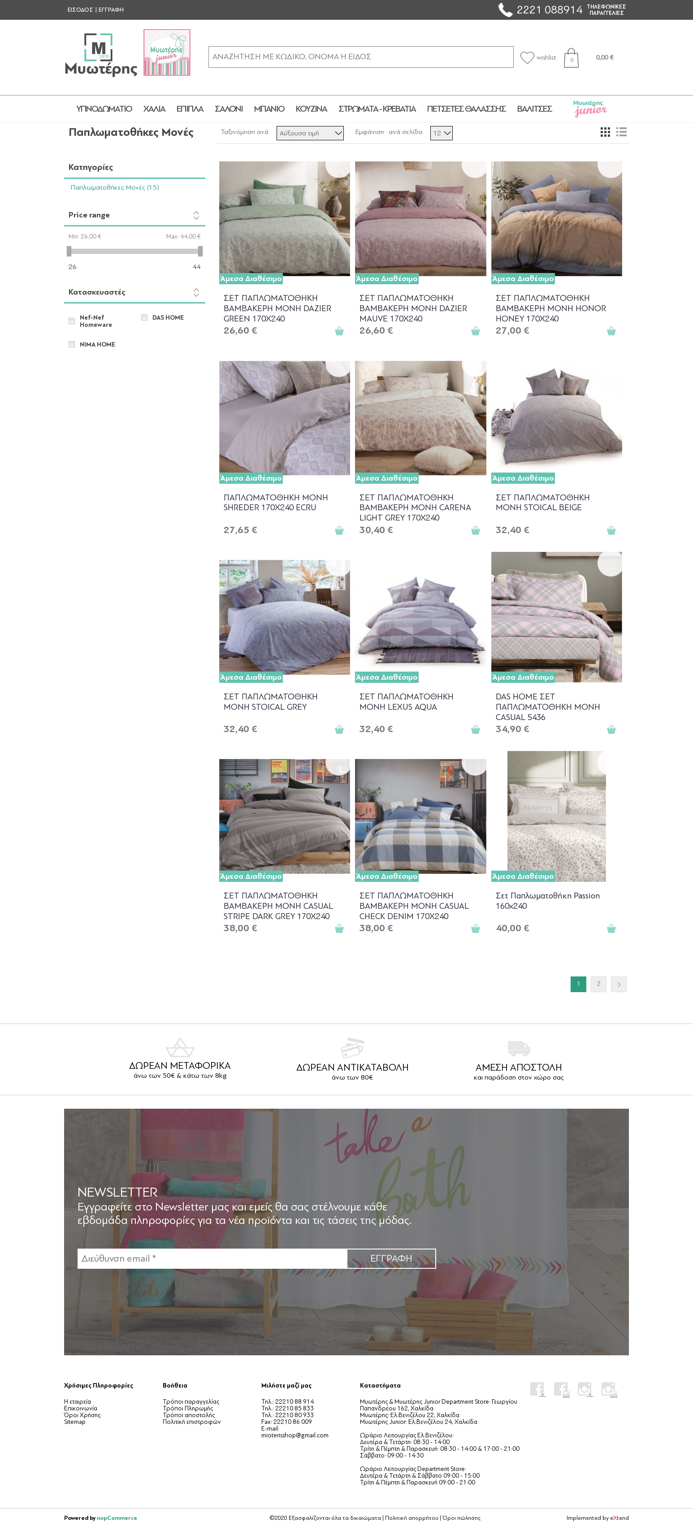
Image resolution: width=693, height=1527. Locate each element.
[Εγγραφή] (212, 1259)
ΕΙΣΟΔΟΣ (80, 10)
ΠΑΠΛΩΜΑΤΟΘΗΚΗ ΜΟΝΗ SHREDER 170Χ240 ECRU (276, 503)
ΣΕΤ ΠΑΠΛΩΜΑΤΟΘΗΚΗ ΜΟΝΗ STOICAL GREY (271, 702)
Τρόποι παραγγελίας (191, 1401)
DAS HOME (168, 317)
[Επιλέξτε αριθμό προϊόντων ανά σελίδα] (441, 133)
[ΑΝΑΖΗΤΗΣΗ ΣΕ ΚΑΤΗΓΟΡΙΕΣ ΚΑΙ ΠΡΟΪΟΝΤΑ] (361, 57)
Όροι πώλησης (461, 1518)
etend (619, 1518)
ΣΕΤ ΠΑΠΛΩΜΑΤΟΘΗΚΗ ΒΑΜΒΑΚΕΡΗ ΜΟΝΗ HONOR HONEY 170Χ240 (551, 307)
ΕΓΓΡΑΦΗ (111, 10)
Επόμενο (619, 984)
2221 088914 (549, 9)
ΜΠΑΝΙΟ (269, 108)
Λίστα (621, 132)
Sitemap (75, 1422)
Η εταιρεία (77, 1401)
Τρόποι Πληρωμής (188, 1408)
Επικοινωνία (80, 1408)
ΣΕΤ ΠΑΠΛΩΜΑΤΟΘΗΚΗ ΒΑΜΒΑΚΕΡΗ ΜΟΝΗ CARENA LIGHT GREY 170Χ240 (415, 507)
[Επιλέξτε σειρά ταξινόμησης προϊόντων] (310, 133)
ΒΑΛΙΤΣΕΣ (534, 108)
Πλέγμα (605, 132)
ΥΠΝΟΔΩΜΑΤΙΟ (104, 108)
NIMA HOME (97, 344)
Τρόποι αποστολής (189, 1415)
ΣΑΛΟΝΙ (229, 108)
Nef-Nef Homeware (96, 321)
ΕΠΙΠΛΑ (190, 108)
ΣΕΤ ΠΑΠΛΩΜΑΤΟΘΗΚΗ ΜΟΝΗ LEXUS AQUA (406, 702)
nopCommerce (117, 1517)
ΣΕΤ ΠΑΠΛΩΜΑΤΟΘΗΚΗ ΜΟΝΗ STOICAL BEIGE (543, 503)
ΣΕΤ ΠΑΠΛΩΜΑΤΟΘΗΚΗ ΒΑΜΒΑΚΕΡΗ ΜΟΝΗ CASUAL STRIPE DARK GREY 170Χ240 (278, 905)
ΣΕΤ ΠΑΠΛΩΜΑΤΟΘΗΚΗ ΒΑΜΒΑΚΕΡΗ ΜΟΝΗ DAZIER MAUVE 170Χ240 (413, 307)
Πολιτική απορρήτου (411, 1518)
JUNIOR (590, 109)
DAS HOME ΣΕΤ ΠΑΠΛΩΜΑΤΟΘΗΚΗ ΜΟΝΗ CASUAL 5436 (548, 706)
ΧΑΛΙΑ (154, 108)
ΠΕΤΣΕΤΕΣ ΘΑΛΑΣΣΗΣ (466, 108)
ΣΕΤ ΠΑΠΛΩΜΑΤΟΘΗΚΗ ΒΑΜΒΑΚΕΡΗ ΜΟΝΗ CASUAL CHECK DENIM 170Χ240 (414, 905)
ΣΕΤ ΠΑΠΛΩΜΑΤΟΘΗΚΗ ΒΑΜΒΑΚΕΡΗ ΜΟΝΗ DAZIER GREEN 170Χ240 (277, 307)
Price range (89, 215)
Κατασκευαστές (97, 292)
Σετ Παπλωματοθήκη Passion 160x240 (548, 901)
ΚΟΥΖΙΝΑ (311, 108)
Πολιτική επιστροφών (192, 1422)
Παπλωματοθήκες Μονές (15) (115, 187)
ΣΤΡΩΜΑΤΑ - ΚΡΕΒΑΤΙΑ (377, 108)
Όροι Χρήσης (82, 1415)
